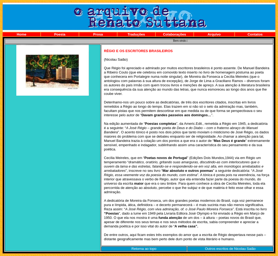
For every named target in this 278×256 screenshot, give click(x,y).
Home (21, 34)
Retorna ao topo (143, 249)
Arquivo (214, 34)
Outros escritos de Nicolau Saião (230, 249)
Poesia (59, 34)
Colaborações (174, 34)
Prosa (98, 34)
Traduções (136, 34)
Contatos (254, 34)
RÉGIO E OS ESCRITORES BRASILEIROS (138, 51)
